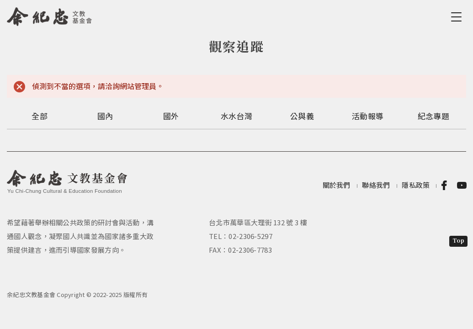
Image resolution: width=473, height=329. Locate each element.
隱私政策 (416, 185)
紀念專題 (433, 116)
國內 (105, 116)
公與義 (302, 116)
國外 (171, 116)
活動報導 (367, 116)
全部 (40, 116)
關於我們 (337, 185)
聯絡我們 (376, 185)
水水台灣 (236, 116)
